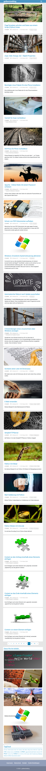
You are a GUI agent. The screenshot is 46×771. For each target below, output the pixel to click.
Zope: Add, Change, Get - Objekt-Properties (20, 56)
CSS (17, 749)
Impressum (10, 763)
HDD (41, 749)
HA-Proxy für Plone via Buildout (16, 149)
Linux (23, 752)
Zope (12, 755)
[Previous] (8, 643)
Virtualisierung (35, 753)
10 (34, 643)
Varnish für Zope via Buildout (15, 118)
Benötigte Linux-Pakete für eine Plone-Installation (22, 85)
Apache (12, 749)
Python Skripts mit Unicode (14, 526)
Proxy (12, 753)
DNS (23, 749)
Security (27, 753)
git (14, 755)
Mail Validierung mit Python (14, 495)
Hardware (9, 751)
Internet (12, 751)
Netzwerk (38, 751)
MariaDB (31, 751)
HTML (5, 751)
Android (9, 749)
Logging (26, 751)
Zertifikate (9, 755)
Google (39, 749)
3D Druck (5, 749)
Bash (15, 749)
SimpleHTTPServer (11, 433)
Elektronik (35, 749)
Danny (7, 29)
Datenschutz (17, 763)
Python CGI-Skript (11, 464)
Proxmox (9, 753)
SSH (21, 753)
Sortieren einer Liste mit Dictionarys (17, 369)
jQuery (16, 755)
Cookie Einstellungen (33, 763)
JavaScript (16, 751)
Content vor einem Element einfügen (18, 630)
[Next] (37, 643)
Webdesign (40, 753)
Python (16, 753)
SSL (23, 753)
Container (20, 749)
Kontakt (24, 763)
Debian (26, 749)
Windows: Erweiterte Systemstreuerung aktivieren (23, 256)
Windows (5, 755)
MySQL (35, 751)
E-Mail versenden (11, 402)
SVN (25, 753)
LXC (20, 751)
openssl (19, 755)
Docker (31, 749)
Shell (31, 753)
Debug (29, 749)
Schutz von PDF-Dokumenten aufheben (19, 221)
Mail (29, 751)
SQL (19, 753)
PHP (41, 751)
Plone (5, 753)
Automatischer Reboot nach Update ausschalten (22, 294)
